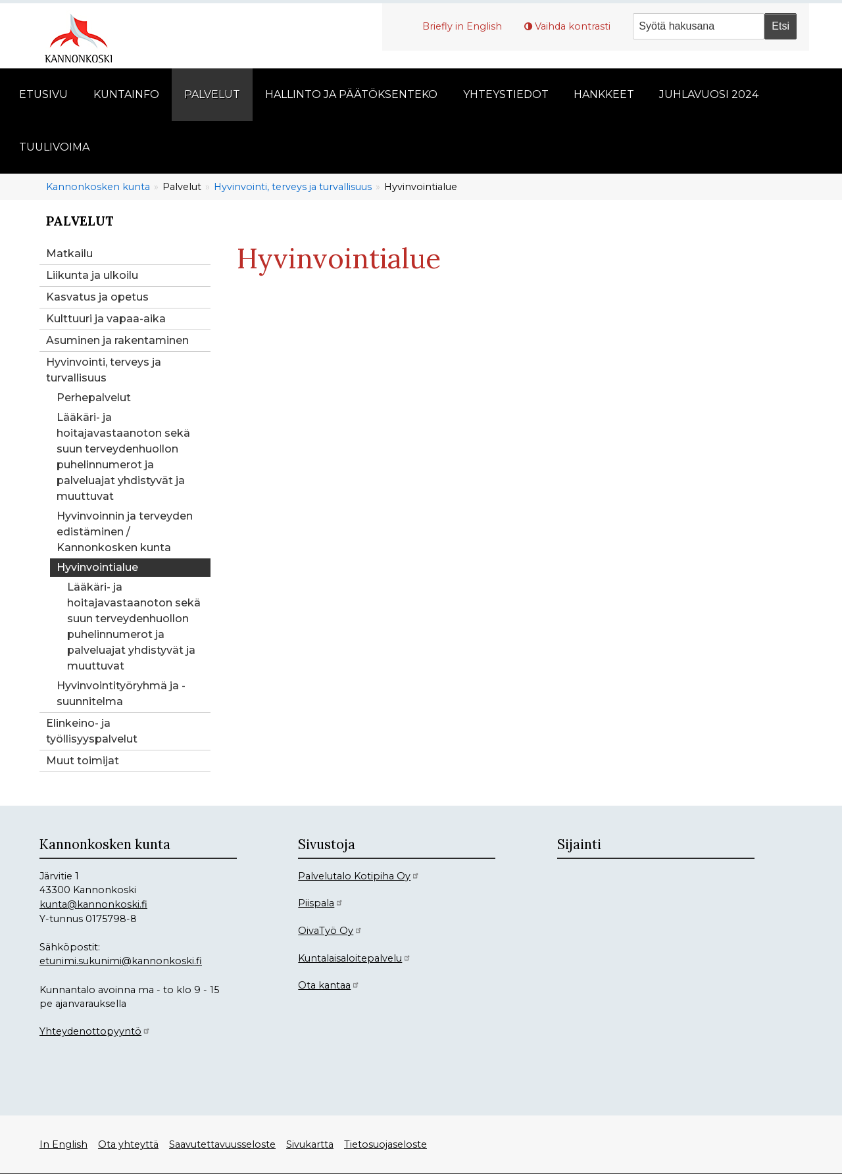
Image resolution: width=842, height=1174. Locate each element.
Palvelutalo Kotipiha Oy (359, 876)
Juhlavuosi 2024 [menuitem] (708, 94)
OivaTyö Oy (330, 931)
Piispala (320, 903)
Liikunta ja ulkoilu (92, 275)
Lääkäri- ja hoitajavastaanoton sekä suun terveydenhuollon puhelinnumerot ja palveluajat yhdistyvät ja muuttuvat (123, 456)
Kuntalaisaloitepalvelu (354, 958)
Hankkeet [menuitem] (604, 94)
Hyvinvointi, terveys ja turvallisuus (293, 187)
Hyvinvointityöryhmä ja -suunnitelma (121, 693)
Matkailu (69, 253)
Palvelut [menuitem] (212, 94)
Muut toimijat (82, 760)
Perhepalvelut (94, 397)
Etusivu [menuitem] (43, 94)
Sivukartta (310, 1144)
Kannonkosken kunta (98, 187)
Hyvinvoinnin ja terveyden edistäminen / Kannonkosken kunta (125, 532)
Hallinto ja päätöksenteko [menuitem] (351, 94)
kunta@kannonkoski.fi (93, 904)
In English (63, 1144)
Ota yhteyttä (128, 1144)
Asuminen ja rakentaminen (117, 340)
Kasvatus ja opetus (97, 297)
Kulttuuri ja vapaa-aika (106, 318)
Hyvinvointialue (97, 567)
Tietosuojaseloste (385, 1144)
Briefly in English (462, 26)
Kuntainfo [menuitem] (126, 94)
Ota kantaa (329, 985)
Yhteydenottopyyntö (95, 1031)
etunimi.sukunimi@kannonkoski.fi (120, 961)
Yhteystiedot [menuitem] (506, 94)
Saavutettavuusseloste (222, 1144)
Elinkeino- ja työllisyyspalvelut (91, 731)
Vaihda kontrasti (572, 26)
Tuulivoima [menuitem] (54, 147)
